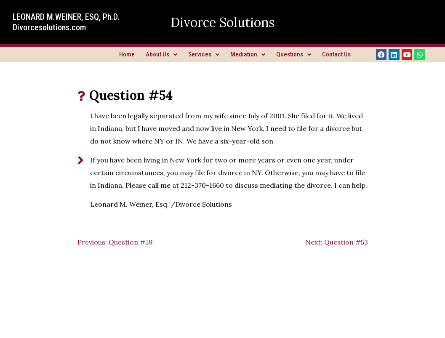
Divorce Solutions (222, 22)
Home (127, 54)
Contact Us (336, 54)
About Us (161, 54)
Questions (293, 54)
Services (203, 54)
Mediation (247, 54)
